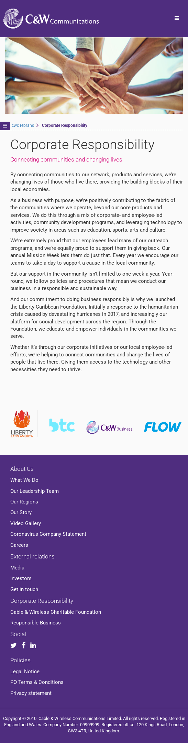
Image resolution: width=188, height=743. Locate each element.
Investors (21, 578)
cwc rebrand (23, 125)
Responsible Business (35, 623)
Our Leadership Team (34, 491)
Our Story (21, 512)
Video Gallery (25, 523)
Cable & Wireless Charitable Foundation (55, 612)
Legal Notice (25, 671)
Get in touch (24, 589)
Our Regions (24, 502)
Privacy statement (31, 693)
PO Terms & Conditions (37, 682)
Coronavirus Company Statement (48, 534)
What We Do (24, 480)
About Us (22, 468)
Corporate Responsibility (41, 600)
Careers (19, 545)
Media (17, 568)
